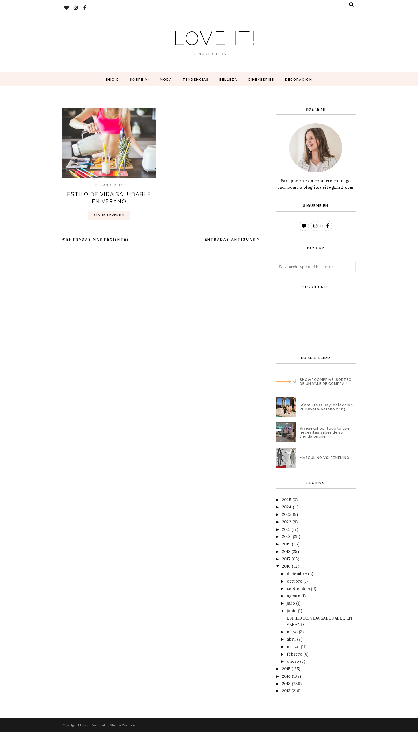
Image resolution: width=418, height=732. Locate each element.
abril (291, 639)
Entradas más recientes (98, 239)
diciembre (297, 573)
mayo (292, 631)
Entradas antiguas (230, 239)
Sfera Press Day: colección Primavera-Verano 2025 (326, 407)
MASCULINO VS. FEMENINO (324, 458)
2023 (286, 514)
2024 (286, 506)
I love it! (209, 38)
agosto (293, 595)
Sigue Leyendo (109, 215)
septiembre (298, 588)
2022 (286, 521)
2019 (286, 544)
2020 (286, 536)
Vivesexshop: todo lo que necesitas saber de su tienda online (325, 432)
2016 (286, 566)
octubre (294, 581)
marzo (293, 646)
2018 (286, 551)
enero (293, 661)
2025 (286, 499)
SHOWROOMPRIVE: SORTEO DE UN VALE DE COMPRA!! (326, 382)
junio (292, 610)
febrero (294, 654)
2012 (286, 690)
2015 (286, 668)
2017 (286, 558)
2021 (286, 529)
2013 (286, 683)
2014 (286, 676)
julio (291, 603)
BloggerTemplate (122, 725)
